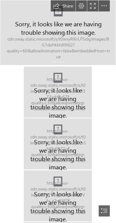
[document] (58, 111)
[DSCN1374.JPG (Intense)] (58, 32)
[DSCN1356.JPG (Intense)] (58, 92)
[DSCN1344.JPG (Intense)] (58, 144)
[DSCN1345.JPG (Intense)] (58, 196)
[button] (63, 5)
